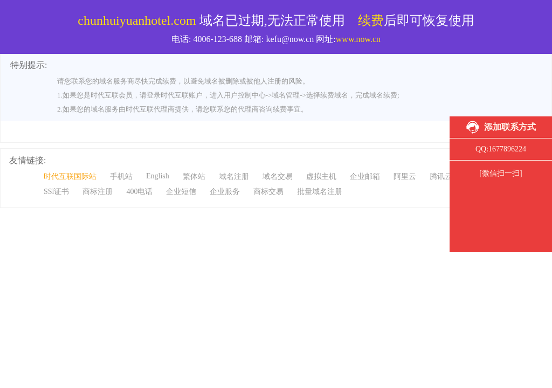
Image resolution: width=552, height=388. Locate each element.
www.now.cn (358, 39)
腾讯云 (441, 176)
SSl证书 (56, 192)
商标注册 (97, 192)
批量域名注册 (319, 192)
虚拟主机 (321, 176)
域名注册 (234, 176)
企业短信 (181, 192)
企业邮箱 (365, 176)
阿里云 (405, 176)
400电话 (139, 192)
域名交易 (278, 176)
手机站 (121, 176)
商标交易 (268, 192)
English (157, 176)
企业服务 (225, 192)
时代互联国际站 (70, 176)
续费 (371, 20)
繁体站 (194, 176)
